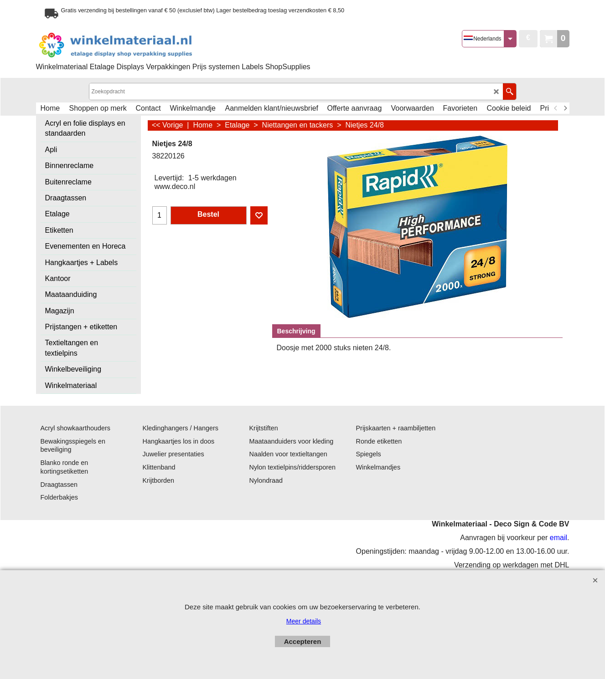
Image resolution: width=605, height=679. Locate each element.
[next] (565, 108)
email (558, 537)
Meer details (303, 621)
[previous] (556, 108)
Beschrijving (296, 331)
